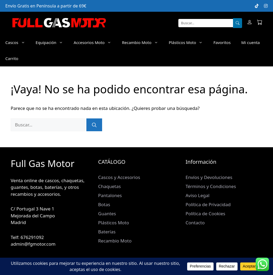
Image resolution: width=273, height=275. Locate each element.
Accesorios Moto (95, 42)
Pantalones (110, 195)
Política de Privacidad (208, 204)
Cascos (17, 42)
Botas (104, 204)
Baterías (106, 232)
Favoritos (222, 42)
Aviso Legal (198, 195)
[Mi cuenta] (249, 23)
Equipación (52, 42)
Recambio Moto (142, 42)
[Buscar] (237, 23)
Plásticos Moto (188, 42)
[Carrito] (259, 23)
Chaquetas (109, 186)
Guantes (107, 213)
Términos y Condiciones (211, 186)
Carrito (11, 58)
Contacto (195, 223)
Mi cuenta (250, 42)
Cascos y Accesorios (119, 177)
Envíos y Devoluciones (209, 177)
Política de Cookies (205, 213)
